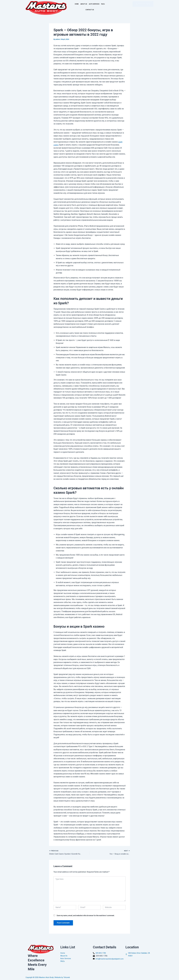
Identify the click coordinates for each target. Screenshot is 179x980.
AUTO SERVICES (99, 4)
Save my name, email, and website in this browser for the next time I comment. (86, 916)
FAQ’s (82, 10)
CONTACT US (93, 10)
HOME (75, 4)
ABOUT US (85, 4)
